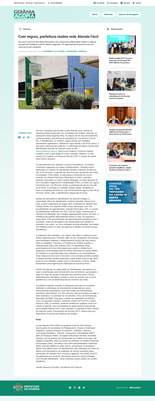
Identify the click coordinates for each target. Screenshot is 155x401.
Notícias (108, 14)
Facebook (99, 3)
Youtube (125, 3)
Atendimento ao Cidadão (54, 56)
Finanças (82, 56)
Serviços (29, 3)
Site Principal (19, 3)
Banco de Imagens (128, 14)
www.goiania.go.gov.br (46, 156)
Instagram (112, 3)
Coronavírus (72, 56)
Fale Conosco (39, 3)
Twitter (137, 3)
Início (95, 14)
